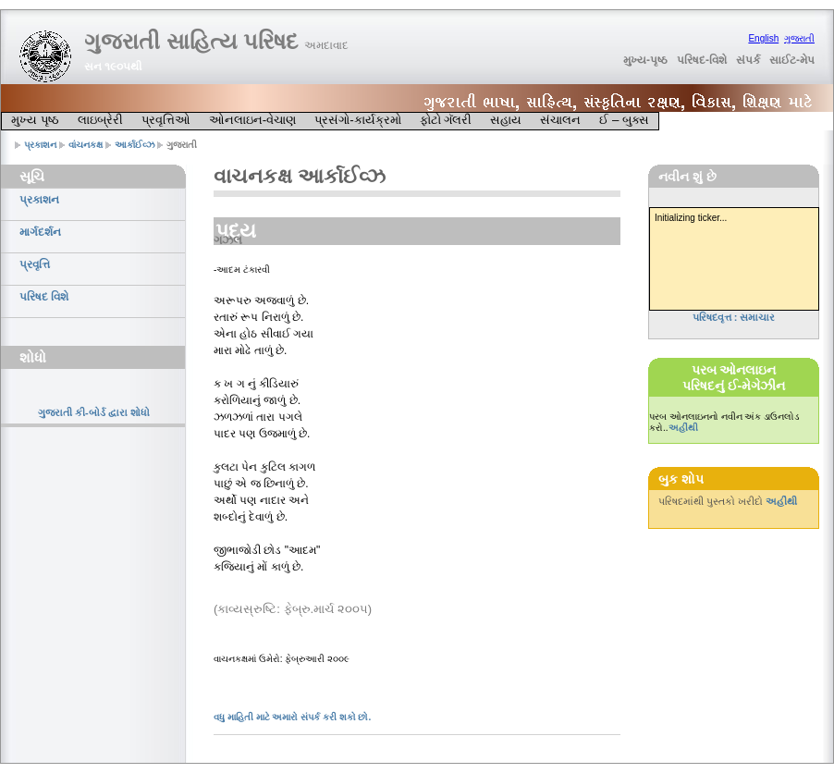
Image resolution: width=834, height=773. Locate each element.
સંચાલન (560, 120)
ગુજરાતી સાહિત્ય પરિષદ (216, 41)
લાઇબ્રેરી (100, 120)
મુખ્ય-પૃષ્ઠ (645, 60)
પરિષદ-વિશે (702, 60)
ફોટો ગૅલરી (446, 120)
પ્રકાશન (40, 145)
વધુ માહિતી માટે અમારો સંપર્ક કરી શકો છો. (292, 717)
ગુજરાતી (799, 38)
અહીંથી (683, 428)
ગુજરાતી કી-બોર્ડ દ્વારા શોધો (94, 412)
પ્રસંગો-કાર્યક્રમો (357, 120)
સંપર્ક (748, 60)
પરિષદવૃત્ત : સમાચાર (734, 317)
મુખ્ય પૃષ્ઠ (35, 120)
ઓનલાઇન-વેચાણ (252, 120)
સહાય (505, 120)
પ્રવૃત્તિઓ (165, 120)
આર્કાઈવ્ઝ (135, 145)
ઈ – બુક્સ (624, 120)
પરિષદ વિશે (43, 296)
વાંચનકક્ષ (85, 145)
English (763, 38)
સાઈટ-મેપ (792, 60)
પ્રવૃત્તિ (34, 264)
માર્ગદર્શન (40, 232)
